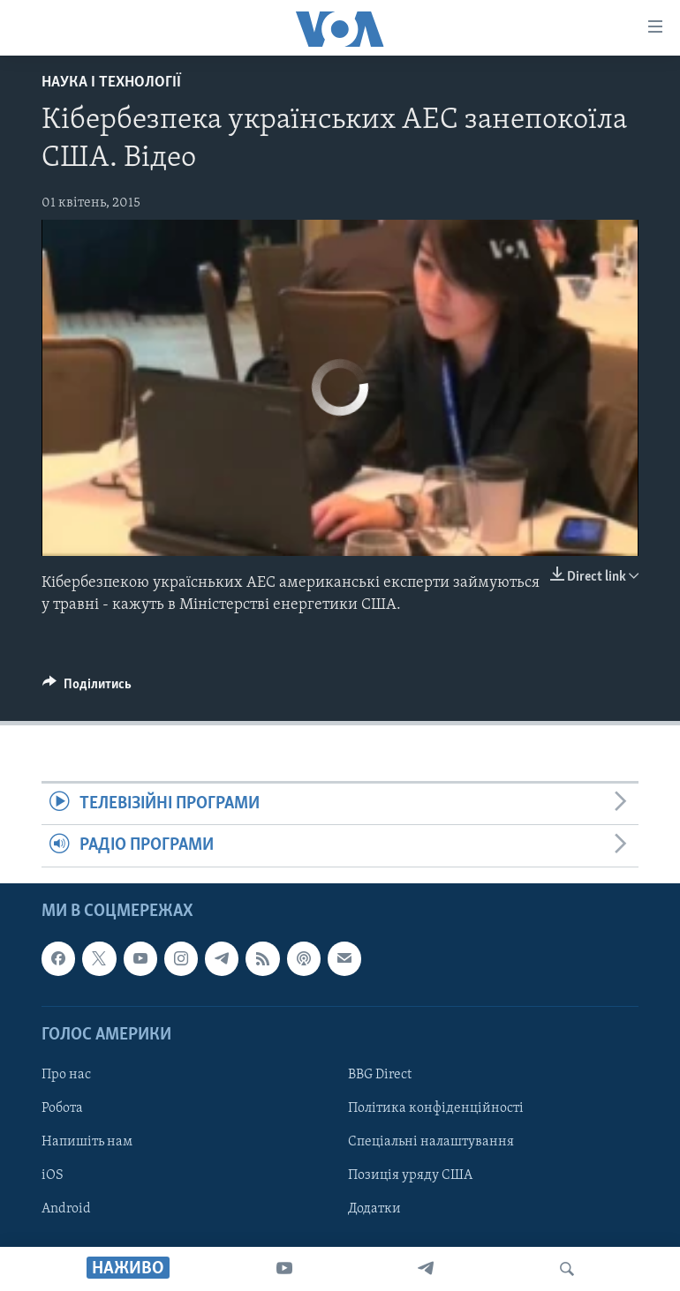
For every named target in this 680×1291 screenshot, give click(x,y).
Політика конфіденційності (436, 1108)
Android (66, 1209)
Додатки (374, 1209)
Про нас (66, 1075)
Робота (62, 1108)
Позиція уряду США (410, 1175)
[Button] (87, 688)
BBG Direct (380, 1075)
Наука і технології (111, 82)
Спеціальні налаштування (431, 1142)
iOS (53, 1175)
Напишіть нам (87, 1142)
